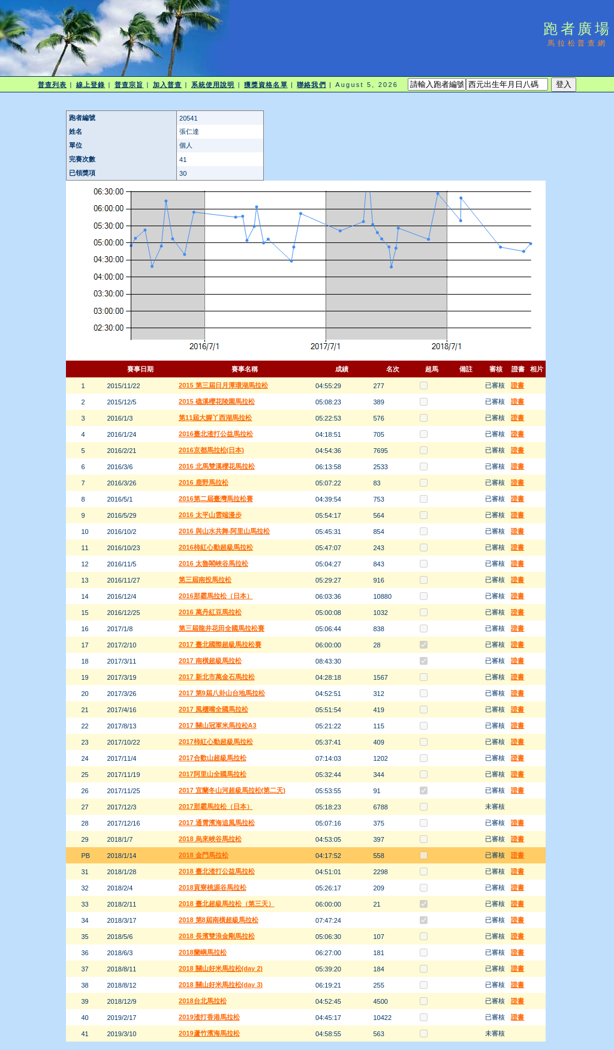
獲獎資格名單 (266, 84)
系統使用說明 (213, 84)
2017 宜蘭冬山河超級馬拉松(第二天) (232, 790)
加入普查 (167, 84)
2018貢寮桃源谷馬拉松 (212, 887)
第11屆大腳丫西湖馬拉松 (215, 417)
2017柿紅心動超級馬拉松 (215, 741)
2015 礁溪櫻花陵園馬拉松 (217, 401)
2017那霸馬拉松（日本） (215, 806)
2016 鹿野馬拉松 (203, 482)
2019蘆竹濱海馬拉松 (209, 1033)
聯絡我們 (311, 84)
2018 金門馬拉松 (203, 855)
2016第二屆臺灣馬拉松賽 (215, 498)
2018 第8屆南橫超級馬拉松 (218, 919)
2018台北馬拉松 (202, 1000)
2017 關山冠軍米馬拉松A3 (218, 725)
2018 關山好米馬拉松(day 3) (221, 984)
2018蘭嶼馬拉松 (202, 952)
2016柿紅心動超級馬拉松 (215, 547)
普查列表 (52, 84)
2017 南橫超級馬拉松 (210, 660)
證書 (517, 385)
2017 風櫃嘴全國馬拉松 (213, 709)
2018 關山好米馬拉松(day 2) (221, 968)
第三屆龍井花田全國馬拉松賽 (221, 628)
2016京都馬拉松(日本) (211, 450)
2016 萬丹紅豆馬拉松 (210, 612)
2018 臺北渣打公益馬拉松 (217, 871)
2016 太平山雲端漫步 (210, 514)
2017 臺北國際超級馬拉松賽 (220, 644)
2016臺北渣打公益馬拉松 (215, 433)
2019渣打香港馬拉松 (209, 1017)
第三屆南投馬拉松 (205, 579)
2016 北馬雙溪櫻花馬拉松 (217, 466)
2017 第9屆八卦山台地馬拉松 (222, 693)
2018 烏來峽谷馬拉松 (210, 838)
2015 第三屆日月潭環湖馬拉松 (223, 385)
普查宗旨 (129, 84)
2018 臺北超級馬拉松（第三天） (227, 903)
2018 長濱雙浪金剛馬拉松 (217, 936)
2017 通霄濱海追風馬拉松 (217, 822)
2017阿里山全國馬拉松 (212, 774)
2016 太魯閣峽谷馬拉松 (213, 563)
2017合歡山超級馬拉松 (212, 757)
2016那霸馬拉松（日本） (215, 595)
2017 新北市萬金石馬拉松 (217, 676)
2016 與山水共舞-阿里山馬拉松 (224, 531)
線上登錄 (90, 84)
